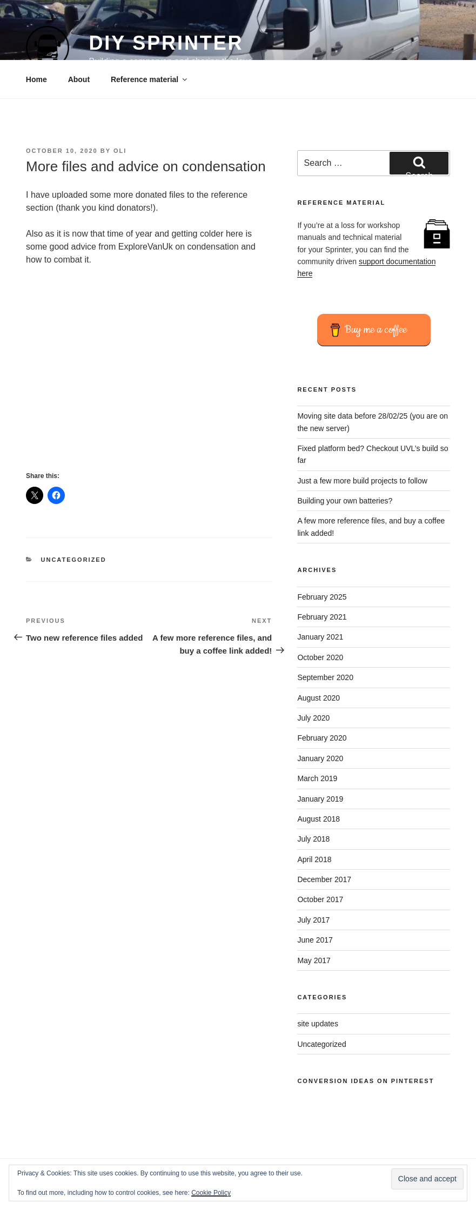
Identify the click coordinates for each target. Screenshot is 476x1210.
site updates (317, 1023)
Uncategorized (73, 559)
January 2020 (320, 758)
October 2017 (320, 899)
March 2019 (317, 778)
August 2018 (318, 819)
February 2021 (321, 617)
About (79, 79)
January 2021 (320, 637)
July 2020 (313, 718)
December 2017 (324, 879)
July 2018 (313, 839)
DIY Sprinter (166, 43)
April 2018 (314, 859)
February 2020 (321, 738)
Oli (119, 150)
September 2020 (325, 677)
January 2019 (320, 799)
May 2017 (313, 960)
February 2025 (321, 597)
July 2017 (313, 920)
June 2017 (314, 940)
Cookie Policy (211, 1192)
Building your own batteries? (344, 500)
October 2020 (320, 657)
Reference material (150, 79)
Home (36, 79)
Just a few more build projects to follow (362, 480)
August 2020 (318, 698)
